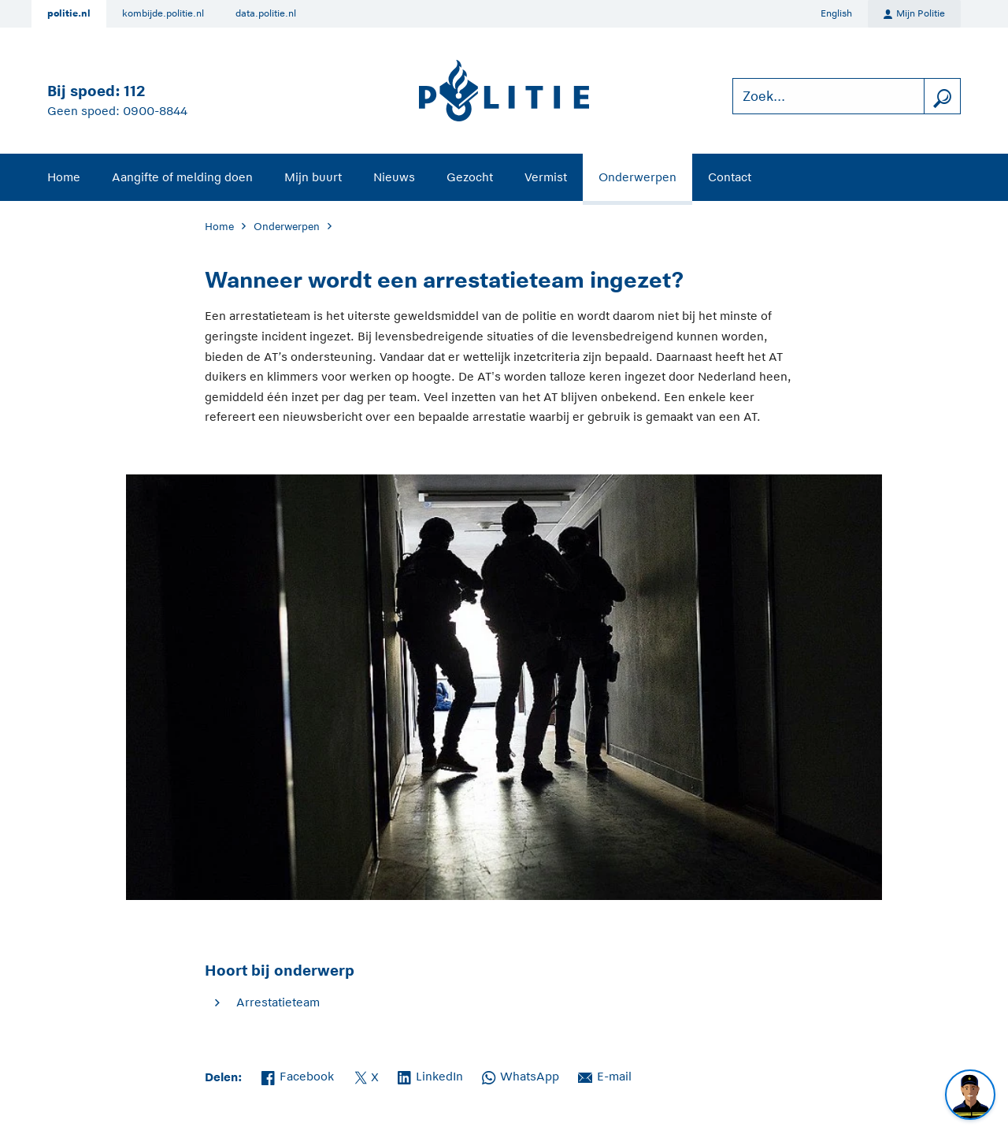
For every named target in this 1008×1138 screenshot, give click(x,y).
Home (63, 176)
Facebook (297, 1075)
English (836, 13)
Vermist (545, 176)
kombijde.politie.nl (163, 13)
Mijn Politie (914, 14)
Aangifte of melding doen (182, 176)
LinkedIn (430, 1075)
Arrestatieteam (278, 1002)
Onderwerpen (637, 176)
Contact (729, 176)
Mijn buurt (313, 176)
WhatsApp (520, 1075)
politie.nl (69, 13)
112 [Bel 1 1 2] (134, 91)
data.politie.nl (265, 13)
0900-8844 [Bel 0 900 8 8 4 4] (155, 110)
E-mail (605, 1075)
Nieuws (394, 176)
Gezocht (470, 176)
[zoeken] (942, 96)
